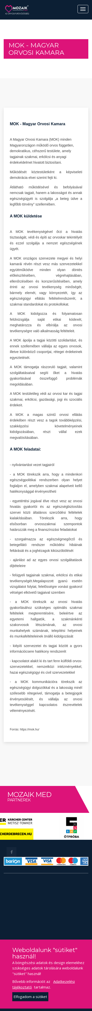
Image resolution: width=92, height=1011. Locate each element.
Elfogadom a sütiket (30, 996)
